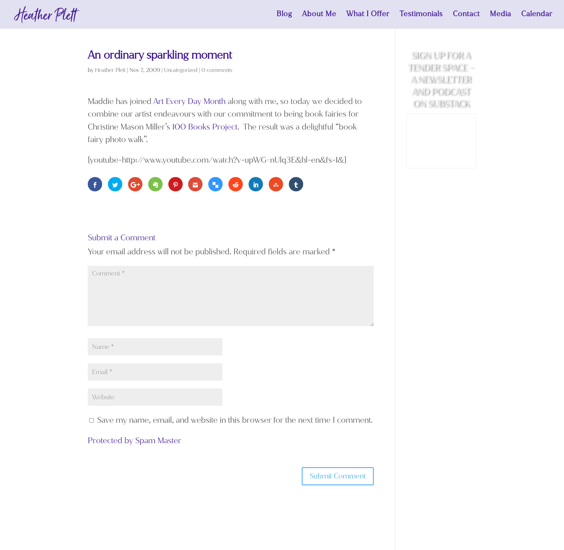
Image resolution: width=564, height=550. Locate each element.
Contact (466, 15)
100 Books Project (204, 127)
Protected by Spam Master (134, 440)
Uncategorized (180, 70)
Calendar (536, 15)
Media (500, 15)
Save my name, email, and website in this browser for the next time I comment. (235, 420)
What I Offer (368, 15)
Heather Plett (110, 70)
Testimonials (421, 15)
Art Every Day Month (189, 101)
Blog (284, 15)
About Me (319, 15)
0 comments (216, 70)
